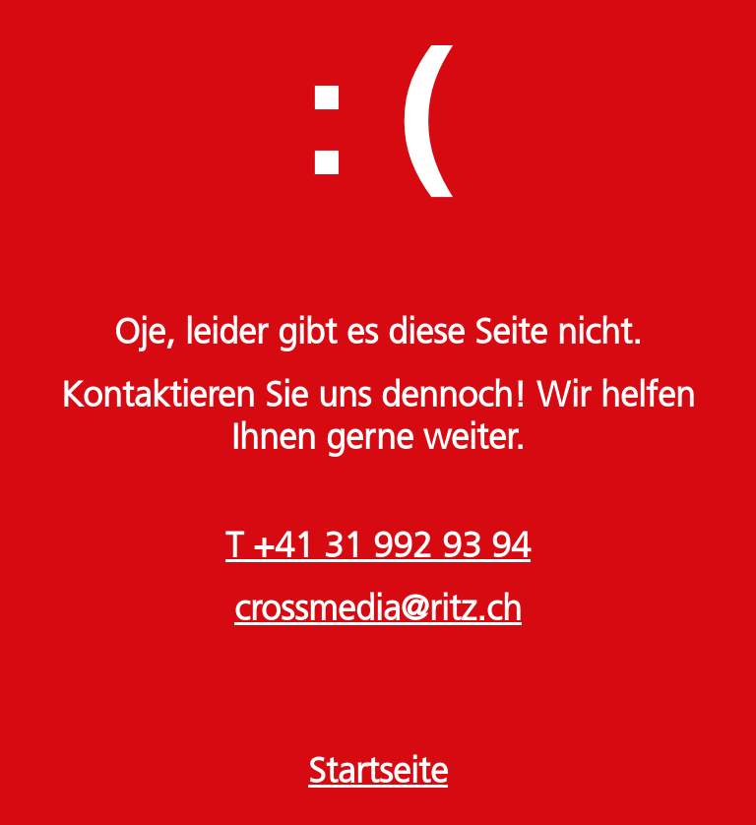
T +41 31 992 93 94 (378, 548)
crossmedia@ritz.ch (378, 611)
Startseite (378, 774)
